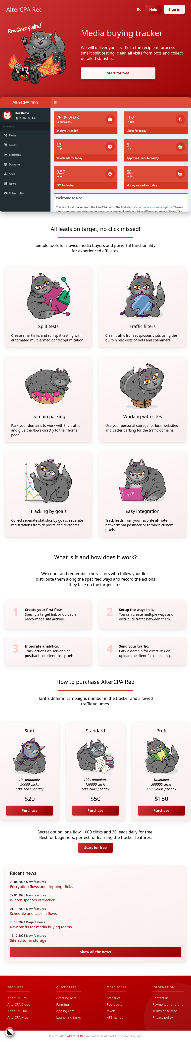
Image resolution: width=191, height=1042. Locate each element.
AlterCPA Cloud (18, 1004)
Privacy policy (162, 1017)
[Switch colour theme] (10, 1032)
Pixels (111, 1011)
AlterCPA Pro (17, 998)
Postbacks (114, 1004)
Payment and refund (168, 1004)
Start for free (118, 73)
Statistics (113, 998)
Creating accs (66, 998)
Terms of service (164, 1011)
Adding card (65, 1011)
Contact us (160, 998)
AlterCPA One (17, 1011)
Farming (62, 1004)
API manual (115, 1017)
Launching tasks (68, 1017)
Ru (138, 9)
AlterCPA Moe (17, 1017)
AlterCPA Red (24, 9)
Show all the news (95, 951)
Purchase (30, 810)
